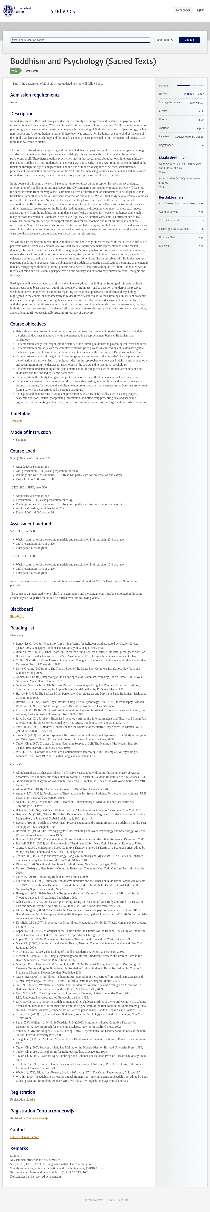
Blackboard (17, 616)
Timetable (16, 420)
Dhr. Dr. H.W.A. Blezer (24, 1137)
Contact (123, 1200)
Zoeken (189, 40)
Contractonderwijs (37, 1118)
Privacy (111, 1200)
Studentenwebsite (92, 1200)
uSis (33, 1099)
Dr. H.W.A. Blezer (193, 94)
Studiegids (62, 11)
